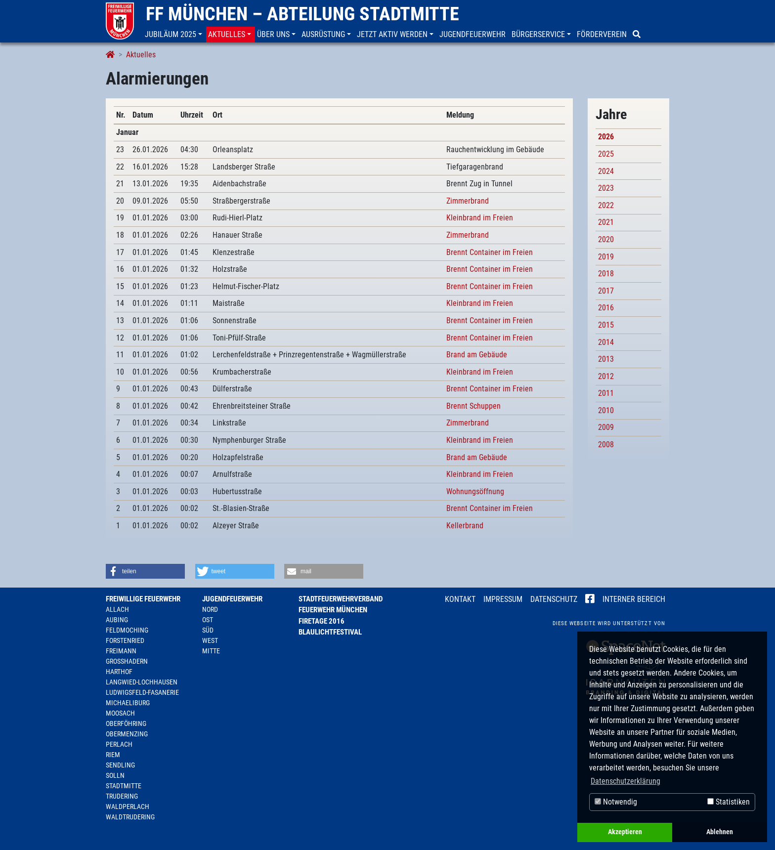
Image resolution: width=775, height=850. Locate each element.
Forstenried (125, 640)
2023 (606, 188)
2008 (606, 444)
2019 (606, 256)
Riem (113, 755)
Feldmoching (127, 630)
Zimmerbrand (467, 201)
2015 (606, 325)
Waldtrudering (130, 817)
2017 (606, 291)
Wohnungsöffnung (475, 491)
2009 (606, 427)
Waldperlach (127, 806)
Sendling (120, 765)
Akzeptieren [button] (625, 832)
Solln (115, 775)
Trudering (122, 796)
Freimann (121, 651)
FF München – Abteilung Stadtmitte (302, 14)
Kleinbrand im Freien (479, 217)
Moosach (120, 713)
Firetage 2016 (321, 621)
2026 (606, 136)
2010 (606, 410)
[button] (174, 34)
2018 (606, 273)
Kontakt (460, 599)
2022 (606, 205)
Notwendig (616, 802)
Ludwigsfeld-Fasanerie (142, 692)
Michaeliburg (128, 703)
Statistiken (728, 802)
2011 (606, 393)
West (210, 640)
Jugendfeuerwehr (232, 599)
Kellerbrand (464, 525)
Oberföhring (126, 723)
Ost (207, 620)
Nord (210, 609)
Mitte (211, 651)
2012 (606, 376)
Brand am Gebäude (476, 354)
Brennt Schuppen (473, 406)
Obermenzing (127, 734)
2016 (606, 307)
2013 (606, 359)
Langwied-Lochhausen (141, 682)
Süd (208, 630)
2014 (606, 342)
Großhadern (127, 661)
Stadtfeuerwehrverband (341, 599)
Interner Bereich (634, 599)
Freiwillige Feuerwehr (143, 599)
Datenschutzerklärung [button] (625, 781)
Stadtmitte (123, 786)
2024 (606, 171)
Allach (117, 609)
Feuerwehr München (333, 609)
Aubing (117, 620)
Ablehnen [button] (719, 832)
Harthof (119, 672)
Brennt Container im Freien (489, 252)
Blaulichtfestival (330, 632)
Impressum (502, 599)
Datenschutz (553, 599)
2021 (606, 222)
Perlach (119, 744)
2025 (606, 154)
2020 (606, 239)
